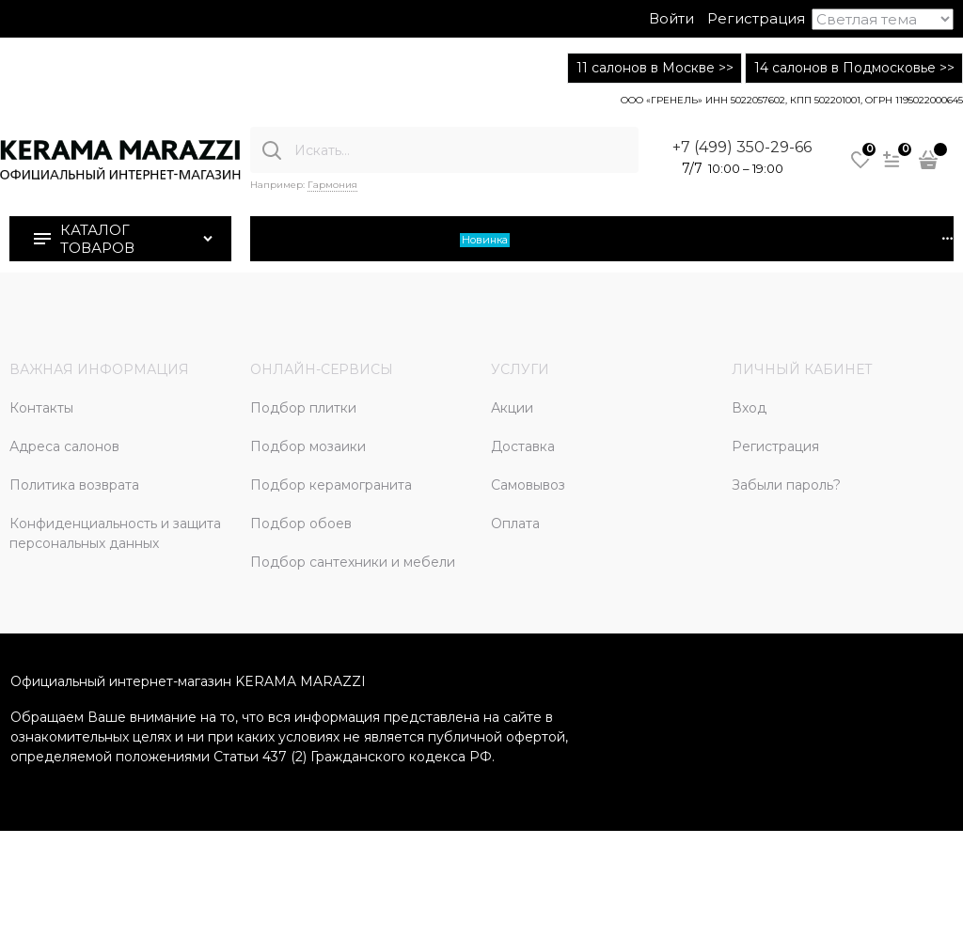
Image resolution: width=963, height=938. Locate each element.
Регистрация (756, 18)
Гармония (332, 185)
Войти (671, 18)
